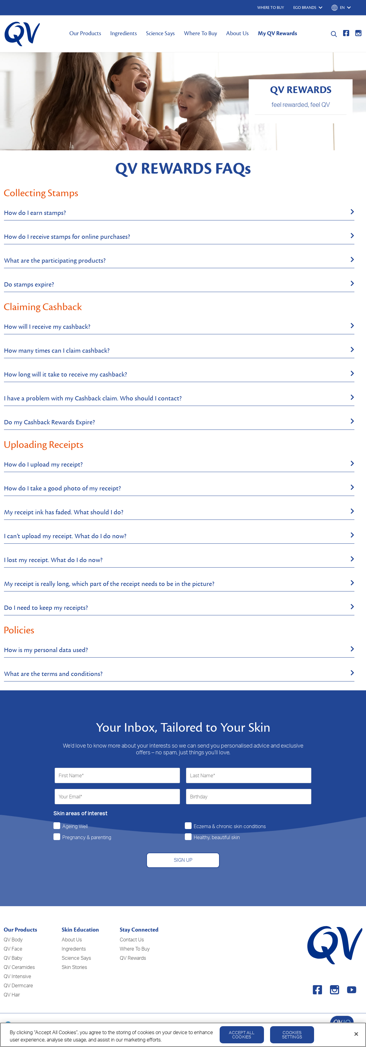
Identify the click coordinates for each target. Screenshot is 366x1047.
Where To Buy (200, 33)
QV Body (13, 939)
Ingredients (123, 33)
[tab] (179, 213)
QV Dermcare (18, 985)
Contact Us (132, 939)
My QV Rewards (277, 33)
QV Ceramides (19, 967)
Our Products (85, 33)
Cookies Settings (292, 1034)
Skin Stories (74, 967)
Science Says (160, 33)
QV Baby (13, 958)
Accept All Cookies (241, 1034)
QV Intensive (17, 976)
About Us (237, 33)
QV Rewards (133, 958)
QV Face (13, 949)
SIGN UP (183, 860)
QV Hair (12, 995)
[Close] (356, 1034)
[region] (183, 1035)
